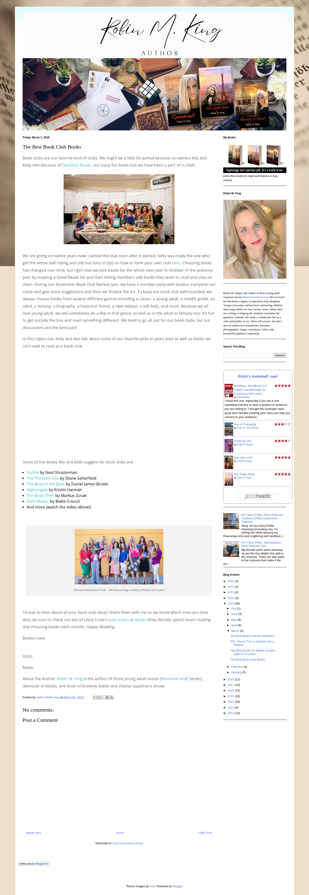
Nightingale (37, 489)
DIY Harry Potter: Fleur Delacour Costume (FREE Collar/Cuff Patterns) (262, 518)
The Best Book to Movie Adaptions (252, 636)
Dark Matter (38, 501)
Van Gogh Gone (244, 474)
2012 (231, 713)
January (236, 672)
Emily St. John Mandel (248, 428)
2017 (231, 685)
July (234, 608)
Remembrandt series (255, 297)
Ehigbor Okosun (245, 444)
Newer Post (33, 832)
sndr (152, 886)
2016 (231, 690)
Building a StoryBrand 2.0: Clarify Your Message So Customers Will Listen (251, 389)
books (140, 619)
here (176, 262)
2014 (231, 701)
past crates (119, 619)
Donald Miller (243, 397)
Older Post (205, 832)
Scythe (33, 472)
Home (120, 832)
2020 (231, 598)
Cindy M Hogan (244, 461)
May (234, 619)
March (235, 630)
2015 (231, 696)
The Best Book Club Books (247, 659)
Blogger (177, 886)
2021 (231, 592)
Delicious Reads (76, 165)
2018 (231, 679)
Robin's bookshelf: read (258, 376)
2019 (231, 603)
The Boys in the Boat (46, 484)
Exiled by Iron (243, 441)
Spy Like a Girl (243, 457)
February (237, 666)
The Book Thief (40, 495)
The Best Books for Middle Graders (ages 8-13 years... (252, 652)
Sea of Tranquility (245, 424)
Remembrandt (174, 678)
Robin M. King (69, 678)
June (234, 614)
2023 (231, 586)
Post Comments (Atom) (128, 843)
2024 (231, 581)
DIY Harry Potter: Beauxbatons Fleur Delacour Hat (261, 544)
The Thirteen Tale (43, 478)
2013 (231, 707)
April (234, 625)
